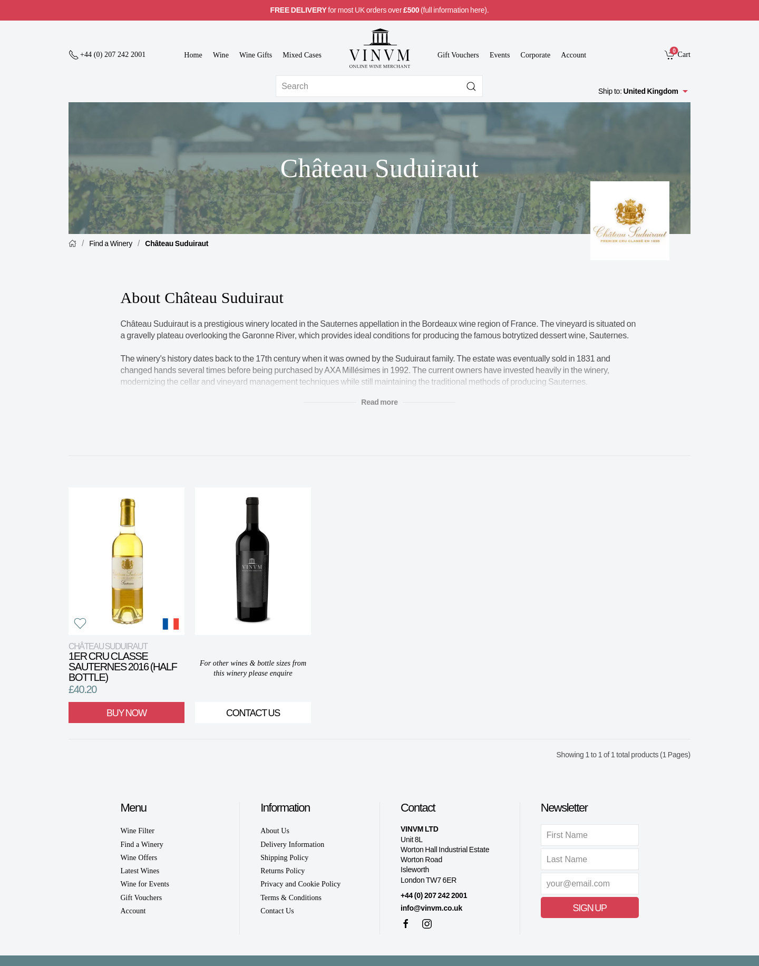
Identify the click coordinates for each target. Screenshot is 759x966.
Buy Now (126, 713)
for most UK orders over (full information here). (379, 10)
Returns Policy (282, 871)
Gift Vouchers (458, 55)
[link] (677, 54)
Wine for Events (144, 884)
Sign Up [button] (590, 908)
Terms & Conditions (291, 898)
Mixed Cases (302, 55)
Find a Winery (110, 243)
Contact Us (253, 713)
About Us (274, 831)
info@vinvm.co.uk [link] (431, 908)
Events (500, 55)
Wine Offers (138, 858)
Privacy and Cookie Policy (300, 884)
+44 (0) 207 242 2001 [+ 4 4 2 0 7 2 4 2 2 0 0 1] (434, 895)
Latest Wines (139, 871)
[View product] (126, 561)
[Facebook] (405, 923)
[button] (80, 623)
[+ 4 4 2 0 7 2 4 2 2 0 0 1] (107, 55)
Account (573, 55)
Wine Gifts (255, 55)
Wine (221, 55)
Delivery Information (292, 844)
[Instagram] (426, 923)
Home (193, 55)
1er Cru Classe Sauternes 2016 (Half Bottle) (123, 662)
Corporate (536, 55)
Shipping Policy (284, 858)
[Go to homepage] (379, 48)
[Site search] (379, 86)
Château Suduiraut (176, 243)
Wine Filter (137, 831)
